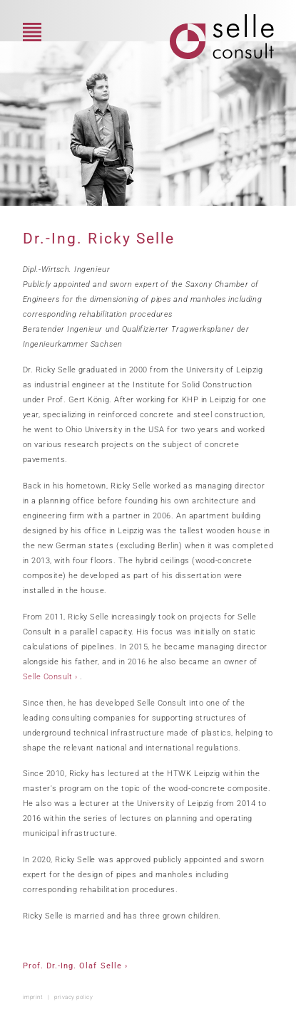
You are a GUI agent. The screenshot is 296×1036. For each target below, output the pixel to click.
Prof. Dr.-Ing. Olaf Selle (72, 965)
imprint (33, 996)
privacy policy (73, 996)
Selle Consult (48, 676)
